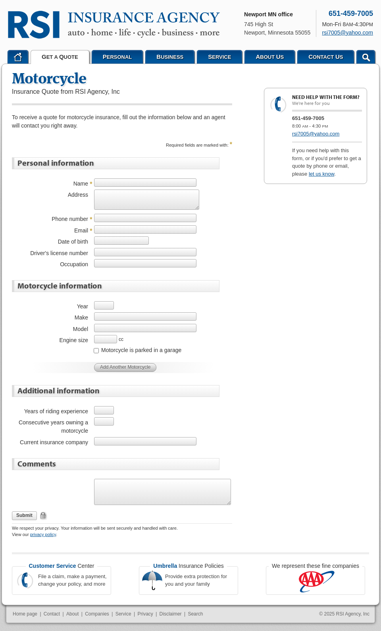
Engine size (74, 340)
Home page (25, 614)
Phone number (70, 219)
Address (78, 195)
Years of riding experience (56, 411)
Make (81, 317)
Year (82, 306)
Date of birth (73, 241)
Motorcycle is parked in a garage (141, 350)
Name (80, 183)
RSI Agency (114, 25)
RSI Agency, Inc (353, 614)
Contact (52, 614)
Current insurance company (54, 442)
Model (80, 329)
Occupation (74, 264)
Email (81, 230)
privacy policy (43, 534)
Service (123, 614)
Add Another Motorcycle (125, 367)
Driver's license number (59, 253)
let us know (321, 174)
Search (195, 614)
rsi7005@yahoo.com (315, 134)
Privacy (145, 614)
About (72, 614)
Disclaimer (171, 614)
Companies (97, 614)
